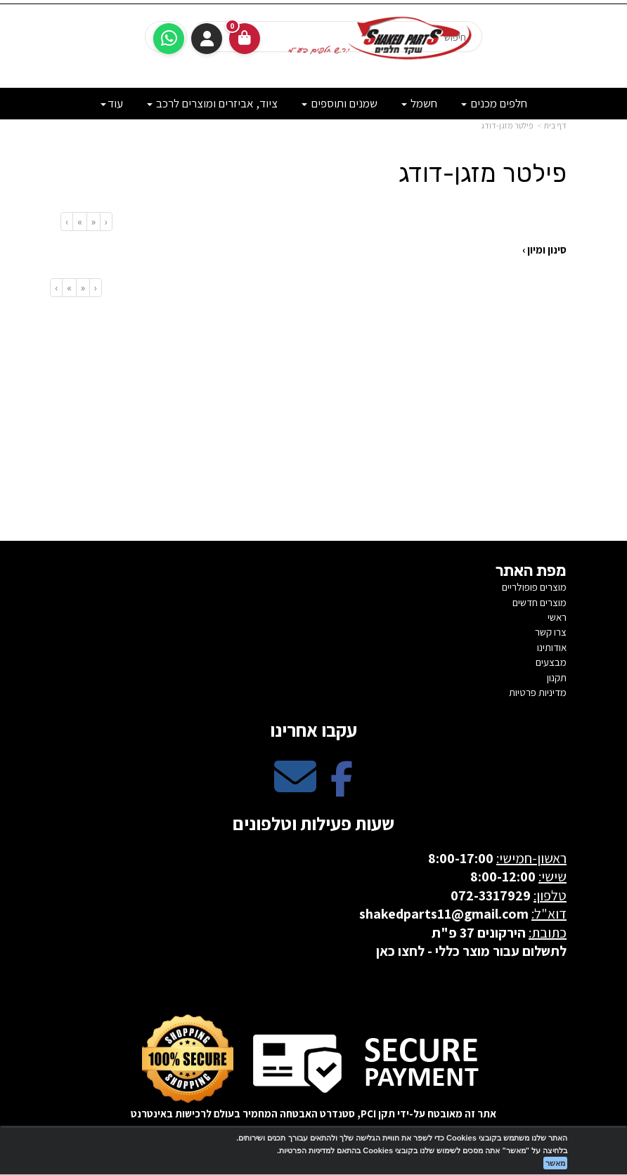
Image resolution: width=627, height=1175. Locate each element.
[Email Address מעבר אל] (295, 788)
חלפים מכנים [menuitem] (494, 103)
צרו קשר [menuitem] (551, 631)
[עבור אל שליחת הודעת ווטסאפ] (168, 38)
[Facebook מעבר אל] (341, 788)
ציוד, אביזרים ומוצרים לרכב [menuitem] (212, 103)
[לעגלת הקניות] (244, 38)
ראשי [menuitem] (557, 617)
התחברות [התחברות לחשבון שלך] (206, 38)
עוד (112, 103)
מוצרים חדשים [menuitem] (539, 602)
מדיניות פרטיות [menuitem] (538, 692)
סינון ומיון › (544, 249)
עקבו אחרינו (313, 730)
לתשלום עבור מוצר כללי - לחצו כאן (471, 951)
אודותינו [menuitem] (552, 647)
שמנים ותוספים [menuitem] (339, 103)
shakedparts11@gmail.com (444, 914)
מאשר (555, 1163)
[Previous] (93, 221)
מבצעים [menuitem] (551, 662)
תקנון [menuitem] (557, 677)
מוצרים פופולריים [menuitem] (534, 586)
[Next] (79, 221)
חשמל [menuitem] (419, 103)
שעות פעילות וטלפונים (313, 823)
